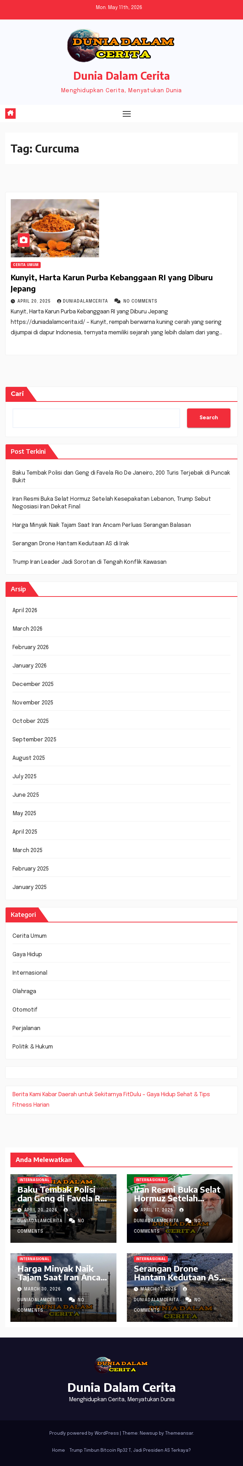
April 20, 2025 (34, 301)
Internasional (30, 973)
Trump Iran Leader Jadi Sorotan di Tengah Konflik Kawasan (90, 562)
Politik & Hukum (33, 1047)
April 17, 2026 (157, 1210)
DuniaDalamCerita (83, 301)
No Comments (140, 301)
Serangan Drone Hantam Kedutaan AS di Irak (71, 544)
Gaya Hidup (27, 955)
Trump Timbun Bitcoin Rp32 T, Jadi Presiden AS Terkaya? (130, 1450)
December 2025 (33, 684)
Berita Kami (27, 1095)
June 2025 (26, 795)
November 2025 (33, 703)
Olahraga (25, 992)
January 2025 (30, 887)
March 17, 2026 (159, 1289)
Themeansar (179, 1433)
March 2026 (27, 629)
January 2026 (30, 666)
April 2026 (25, 611)
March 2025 (27, 850)
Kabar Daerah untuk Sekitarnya (82, 1095)
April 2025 (25, 832)
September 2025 (34, 740)
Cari (17, 394)
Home (58, 1450)
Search (209, 417)
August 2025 (29, 758)
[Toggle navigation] (127, 113)
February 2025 (31, 869)
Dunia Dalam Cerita (121, 75)
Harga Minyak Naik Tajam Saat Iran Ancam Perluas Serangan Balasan (102, 525)
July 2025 (25, 777)
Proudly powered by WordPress (84, 1433)
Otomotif (25, 1010)
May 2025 (25, 814)
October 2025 (31, 721)
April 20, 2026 (41, 1210)
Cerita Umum (26, 265)
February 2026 (31, 647)
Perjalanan (26, 1028)
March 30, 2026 (43, 1289)
